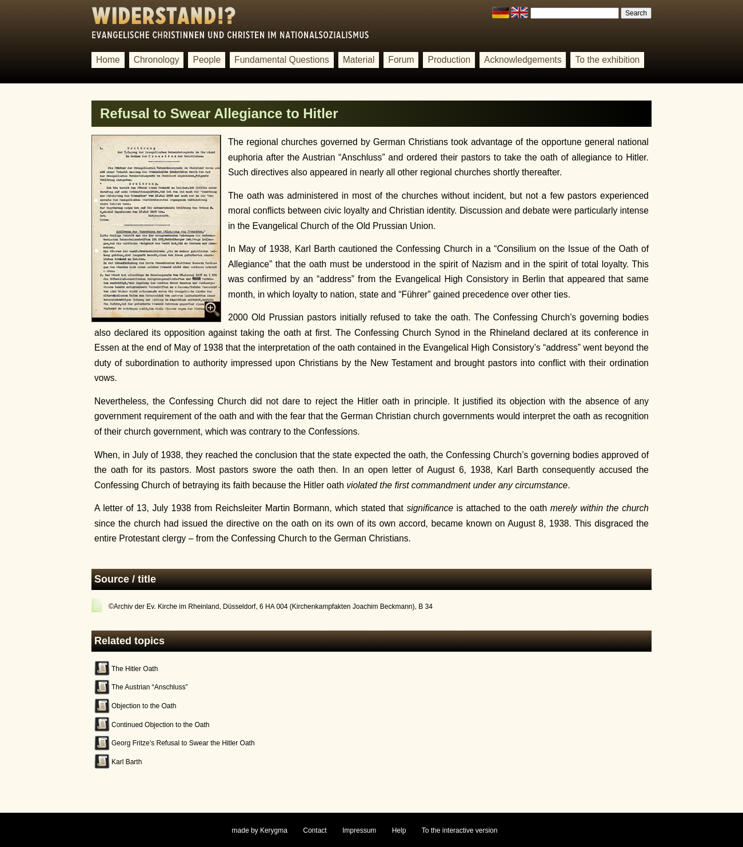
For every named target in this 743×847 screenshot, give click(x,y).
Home (108, 60)
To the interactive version (460, 830)
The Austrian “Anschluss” (149, 687)
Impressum (359, 830)
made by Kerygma (259, 830)
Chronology (156, 60)
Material (359, 60)
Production (449, 60)
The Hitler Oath (134, 669)
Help (399, 830)
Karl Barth (126, 762)
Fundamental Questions (281, 60)
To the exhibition (607, 60)
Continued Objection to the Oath (160, 725)
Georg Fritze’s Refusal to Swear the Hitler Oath (183, 743)
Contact (314, 830)
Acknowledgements (522, 60)
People (207, 60)
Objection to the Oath (143, 706)
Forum (401, 60)
